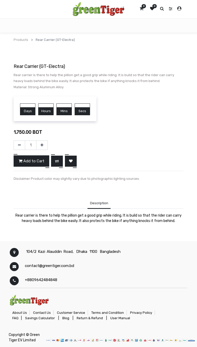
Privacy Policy (141, 313)
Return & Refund (90, 318)
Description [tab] (99, 203)
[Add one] (42, 145)
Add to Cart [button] (31, 161)
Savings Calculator (40, 318)
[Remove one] (19, 145)
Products (21, 40)
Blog (65, 318)
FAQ (15, 318)
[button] (57, 161)
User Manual (120, 318)
